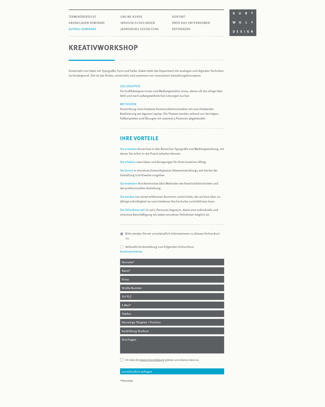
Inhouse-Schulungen (137, 22)
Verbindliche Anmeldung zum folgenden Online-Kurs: (160, 246)
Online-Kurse (131, 16)
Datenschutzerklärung (151, 360)
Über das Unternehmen (191, 22)
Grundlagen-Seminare (87, 22)
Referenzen (181, 29)
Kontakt (179, 16)
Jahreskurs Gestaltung (139, 29)
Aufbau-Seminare (83, 29)
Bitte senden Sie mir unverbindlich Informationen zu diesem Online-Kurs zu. (173, 235)
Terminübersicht (83, 16)
